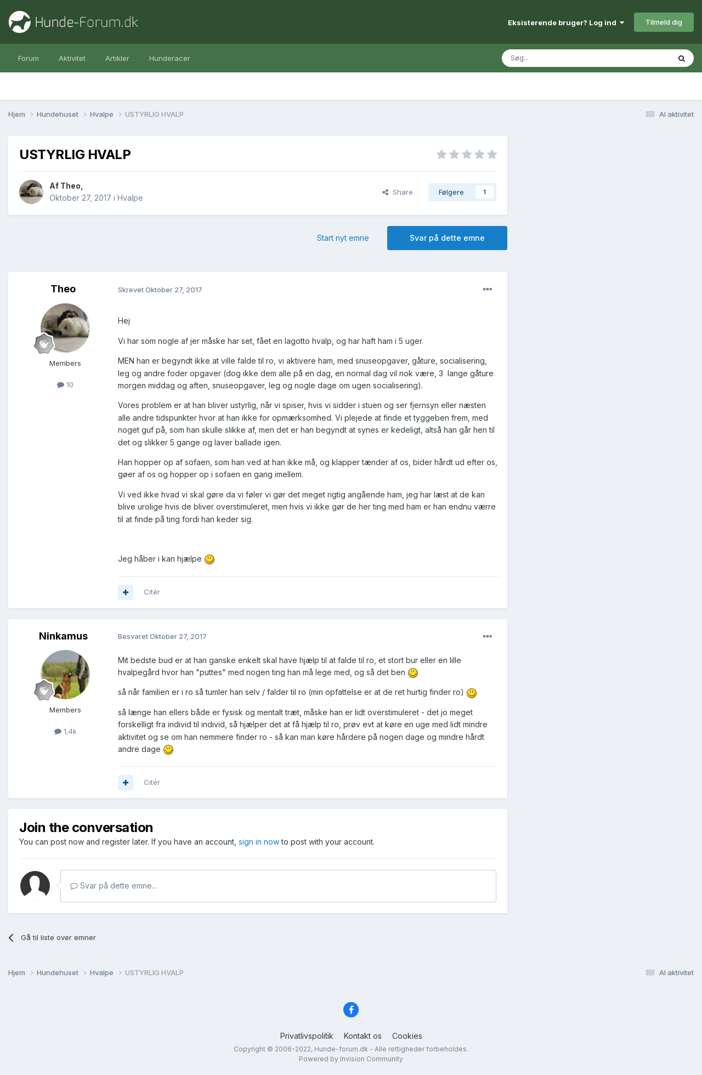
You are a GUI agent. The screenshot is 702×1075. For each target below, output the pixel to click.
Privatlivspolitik (306, 1035)
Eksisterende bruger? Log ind (566, 22)
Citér (152, 591)
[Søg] (558, 58)
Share (397, 192)
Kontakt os (363, 1035)
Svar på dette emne (447, 237)
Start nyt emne (343, 237)
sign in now (259, 841)
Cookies (407, 1035)
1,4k (65, 731)
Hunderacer (169, 58)
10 (65, 384)
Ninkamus (63, 636)
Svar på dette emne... (113, 885)
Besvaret (162, 636)
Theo (70, 185)
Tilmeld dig (664, 22)
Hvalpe (130, 197)
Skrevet (160, 289)
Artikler (117, 58)
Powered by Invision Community (351, 1059)
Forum (28, 58)
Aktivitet (72, 58)
